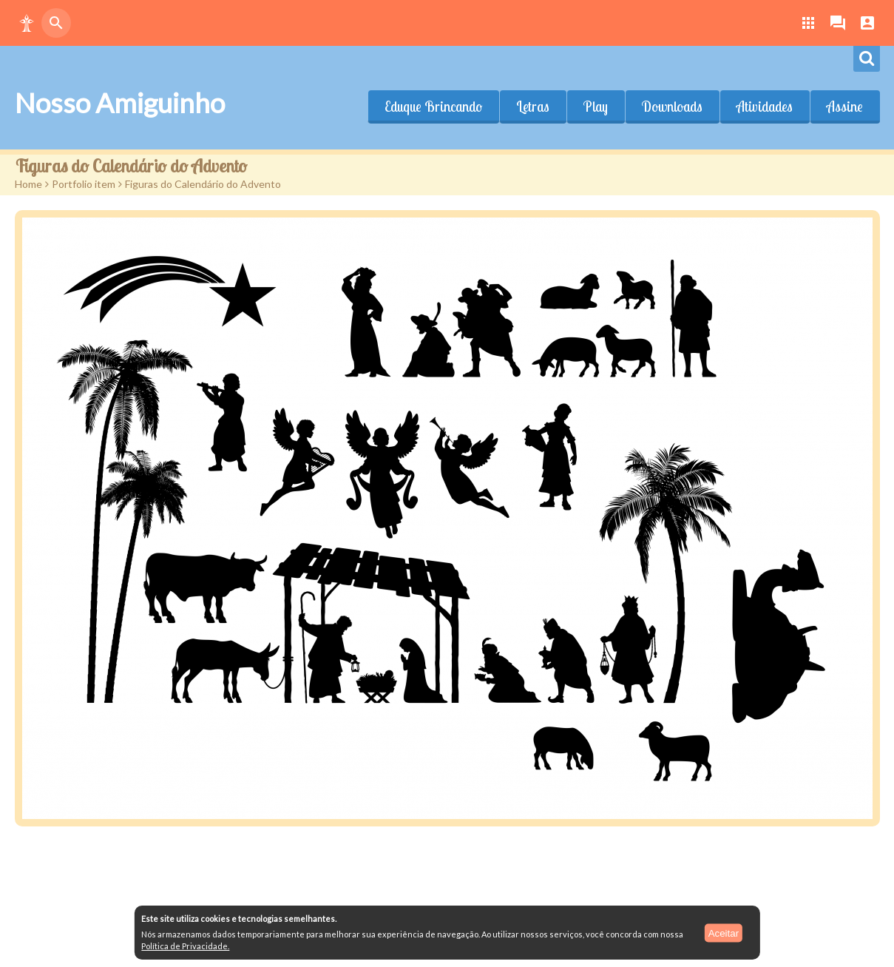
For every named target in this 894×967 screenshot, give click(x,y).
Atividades (764, 106)
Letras (532, 106)
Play (595, 106)
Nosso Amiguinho (120, 103)
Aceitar (723, 932)
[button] (26, 23)
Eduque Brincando (433, 106)
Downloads (672, 106)
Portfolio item (83, 184)
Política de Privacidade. (185, 946)
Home (28, 184)
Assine (845, 106)
